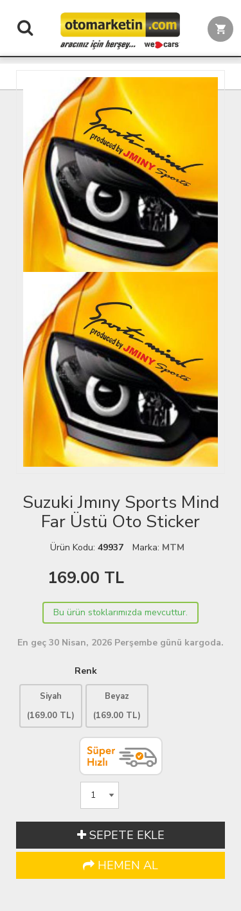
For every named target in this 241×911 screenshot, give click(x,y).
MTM (173, 547)
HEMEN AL (120, 865)
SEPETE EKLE (121, 835)
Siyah (51, 705)
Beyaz (117, 705)
